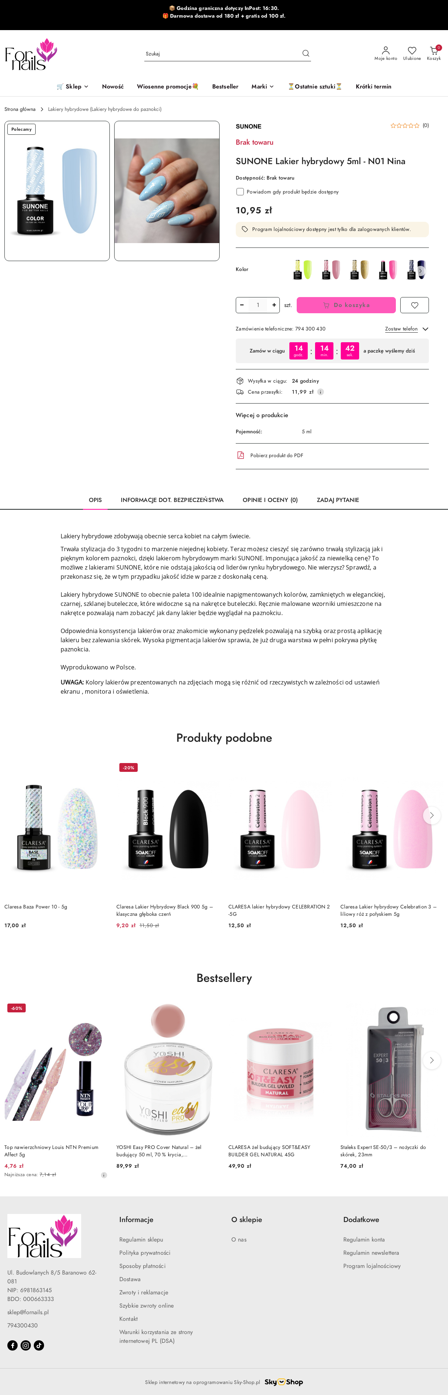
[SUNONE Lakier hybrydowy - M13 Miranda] (388, 270)
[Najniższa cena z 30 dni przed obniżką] (104, 1175)
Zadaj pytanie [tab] (338, 500)
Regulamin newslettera (371, 1253)
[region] (332, 351)
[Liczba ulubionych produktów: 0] (412, 54)
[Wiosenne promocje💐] (168, 87)
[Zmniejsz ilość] (241, 305)
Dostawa (130, 1279)
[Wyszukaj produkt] (227, 53)
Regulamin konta (364, 1240)
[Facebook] (12, 1345)
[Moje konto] (386, 54)
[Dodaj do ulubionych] (414, 305)
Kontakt (128, 1319)
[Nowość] (113, 87)
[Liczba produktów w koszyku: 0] (434, 54)
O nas (238, 1240)
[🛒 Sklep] (73, 87)
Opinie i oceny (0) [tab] (270, 500)
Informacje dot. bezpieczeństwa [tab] (172, 500)
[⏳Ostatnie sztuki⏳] (315, 87)
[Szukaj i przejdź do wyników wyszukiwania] (306, 53)
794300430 (22, 1326)
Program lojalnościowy (372, 1266)
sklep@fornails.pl (28, 1312)
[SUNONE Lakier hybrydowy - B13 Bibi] (331, 270)
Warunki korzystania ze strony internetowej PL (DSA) (156, 1336)
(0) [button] (426, 125)
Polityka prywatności (144, 1253)
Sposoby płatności (142, 1266)
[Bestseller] (225, 87)
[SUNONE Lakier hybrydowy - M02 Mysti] (359, 270)
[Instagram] (26, 1345)
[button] (263, 87)
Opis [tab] (95, 500)
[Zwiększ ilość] (273, 305)
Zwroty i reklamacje (143, 1293)
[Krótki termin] (373, 87)
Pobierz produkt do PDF (269, 455)
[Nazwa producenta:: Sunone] (248, 126)
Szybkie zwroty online (146, 1306)
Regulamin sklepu (141, 1240)
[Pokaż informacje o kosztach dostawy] (321, 392)
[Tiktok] (39, 1345)
